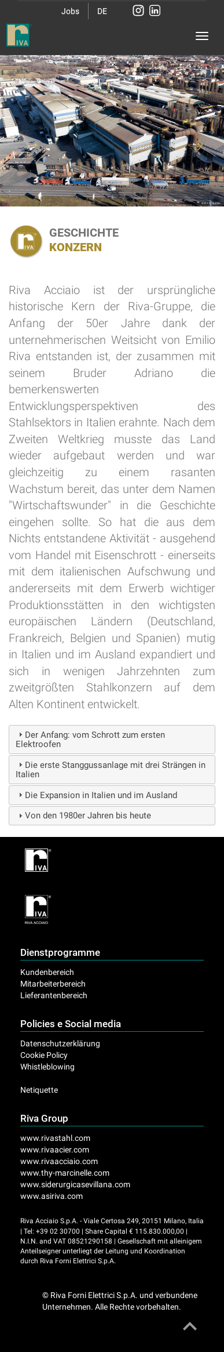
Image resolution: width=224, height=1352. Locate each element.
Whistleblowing (47, 1066)
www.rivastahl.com (55, 1138)
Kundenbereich (47, 972)
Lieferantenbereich (53, 995)
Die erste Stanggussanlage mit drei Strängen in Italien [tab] (110, 770)
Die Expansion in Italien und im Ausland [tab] (96, 795)
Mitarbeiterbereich (53, 983)
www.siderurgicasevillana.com (75, 1184)
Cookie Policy (44, 1055)
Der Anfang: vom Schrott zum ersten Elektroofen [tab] (90, 740)
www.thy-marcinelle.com (64, 1172)
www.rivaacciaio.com (59, 1161)
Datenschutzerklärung (60, 1043)
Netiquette (39, 1089)
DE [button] (102, 11)
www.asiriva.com (51, 1196)
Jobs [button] (70, 11)
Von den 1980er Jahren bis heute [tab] (83, 815)
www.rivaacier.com (54, 1149)
